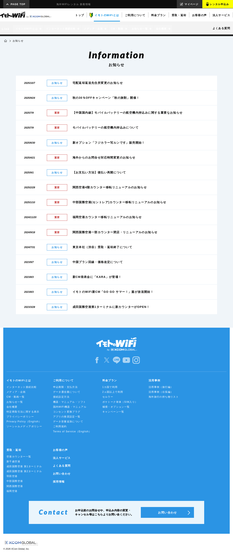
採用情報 (59, 481)
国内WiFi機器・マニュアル (70, 406)
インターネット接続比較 (22, 387)
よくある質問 (62, 465)
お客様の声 (60, 450)
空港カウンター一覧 (19, 456)
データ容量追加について (68, 421)
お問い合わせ (62, 473)
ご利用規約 (60, 426)
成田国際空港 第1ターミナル (24, 466)
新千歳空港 (13, 461)
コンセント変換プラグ (67, 411)
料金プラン (109, 380)
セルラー (107, 396)
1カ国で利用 (110, 387)
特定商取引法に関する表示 (23, 411)
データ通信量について (67, 392)
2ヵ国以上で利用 (112, 392)
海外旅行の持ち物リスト (164, 396)
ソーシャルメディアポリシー (24, 426)
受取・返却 (14, 450)
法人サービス (62, 457)
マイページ (191, 4)
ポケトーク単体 (120, 402)
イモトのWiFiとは (19, 380)
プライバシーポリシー (20, 416)
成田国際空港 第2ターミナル (24, 471)
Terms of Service (72, 431)
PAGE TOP (18, 4)
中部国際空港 (15, 481)
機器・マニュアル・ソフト (69, 402)
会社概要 (12, 406)
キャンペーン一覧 (113, 411)
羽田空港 (12, 476)
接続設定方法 (61, 396)
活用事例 (154, 380)
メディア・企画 (16, 392)
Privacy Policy (24, 421)
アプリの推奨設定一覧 (67, 416)
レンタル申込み (219, 4)
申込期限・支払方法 (65, 387)
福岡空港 (12, 491)
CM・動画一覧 (16, 396)
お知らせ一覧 (15, 402)
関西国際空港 (15, 486)
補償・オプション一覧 (116, 406)
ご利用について (63, 380)
